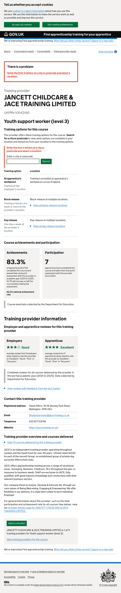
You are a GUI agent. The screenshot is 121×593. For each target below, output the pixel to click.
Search (7, 51)
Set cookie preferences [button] (60, 24)
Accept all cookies (22, 24)
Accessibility (9, 577)
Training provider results (65, 51)
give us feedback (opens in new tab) (48, 571)
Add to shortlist (16, 523)
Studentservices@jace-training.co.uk (49, 415)
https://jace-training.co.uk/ (43, 427)
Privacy (31, 577)
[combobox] (23, 161)
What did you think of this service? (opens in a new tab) (83, 40)
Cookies (21, 577)
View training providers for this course (27, 539)
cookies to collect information (28, 11)
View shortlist (108, 51)
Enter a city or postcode (20, 156)
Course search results (24, 51)
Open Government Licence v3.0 (48, 585)
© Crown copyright (108, 585)
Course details (43, 51)
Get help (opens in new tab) (16, 571)
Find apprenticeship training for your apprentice (77, 34)
